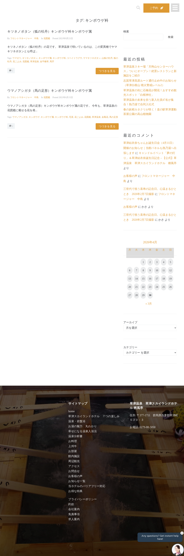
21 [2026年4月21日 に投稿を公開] (136, 287)
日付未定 (67, 550)
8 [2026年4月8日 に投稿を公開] (143, 270)
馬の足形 (113, 117)
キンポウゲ (34, 117)
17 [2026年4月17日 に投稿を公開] (157, 278)
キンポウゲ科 (59, 58)
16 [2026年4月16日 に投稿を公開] (150, 278)
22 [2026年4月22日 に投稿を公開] (143, 287)
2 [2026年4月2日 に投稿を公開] (150, 262)
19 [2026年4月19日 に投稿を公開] (170, 278)
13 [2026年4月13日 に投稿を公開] (129, 278)
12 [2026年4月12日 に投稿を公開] (170, 270)
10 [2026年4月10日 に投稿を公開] (157, 270)
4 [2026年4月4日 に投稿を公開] (163, 262)
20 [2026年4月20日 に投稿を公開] (129, 287)
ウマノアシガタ (20, 117)
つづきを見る (107, 71)
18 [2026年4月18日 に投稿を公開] (163, 278)
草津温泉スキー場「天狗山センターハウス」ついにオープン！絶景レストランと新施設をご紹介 (150, 71)
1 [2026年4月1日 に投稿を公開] (143, 262)
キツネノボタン (29, 58)
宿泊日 (18, 550)
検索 (126, 31)
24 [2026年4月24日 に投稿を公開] (157, 287)
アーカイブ (130, 322)
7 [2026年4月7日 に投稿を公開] (136, 270)
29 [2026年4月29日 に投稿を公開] (143, 295)
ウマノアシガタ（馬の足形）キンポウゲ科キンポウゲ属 (49, 90)
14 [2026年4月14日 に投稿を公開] (136, 278)
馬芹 (52, 61)
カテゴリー (130, 347)
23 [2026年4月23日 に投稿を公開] (150, 287)
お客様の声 (130, 175)
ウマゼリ (16, 58)
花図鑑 (47, 38)
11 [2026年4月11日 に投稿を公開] (163, 270)
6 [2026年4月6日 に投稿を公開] (129, 270)
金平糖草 (44, 61)
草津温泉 (34, 61)
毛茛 (71, 117)
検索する (143, 551)
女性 (108, 550)
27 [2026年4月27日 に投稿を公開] (129, 295)
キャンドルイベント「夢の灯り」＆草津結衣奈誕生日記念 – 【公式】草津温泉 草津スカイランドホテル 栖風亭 (150, 158)
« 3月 (149, 303)
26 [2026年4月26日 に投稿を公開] (170, 287)
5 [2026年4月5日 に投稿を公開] (170, 262)
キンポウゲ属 (45, 58)
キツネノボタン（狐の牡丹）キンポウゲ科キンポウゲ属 (49, 31)
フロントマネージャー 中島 (24, 38)
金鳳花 (105, 117)
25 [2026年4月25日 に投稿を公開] (163, 287)
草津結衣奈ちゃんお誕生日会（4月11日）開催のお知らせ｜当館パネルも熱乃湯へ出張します (150, 148)
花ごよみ (17, 61)
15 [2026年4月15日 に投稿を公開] (143, 278)
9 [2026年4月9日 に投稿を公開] (150, 270)
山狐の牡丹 (107, 58)
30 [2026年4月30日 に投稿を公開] (150, 295)
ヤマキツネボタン (92, 58)
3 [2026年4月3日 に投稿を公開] (156, 262)
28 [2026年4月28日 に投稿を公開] (136, 295)
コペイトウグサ (74, 58)
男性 (80, 550)
